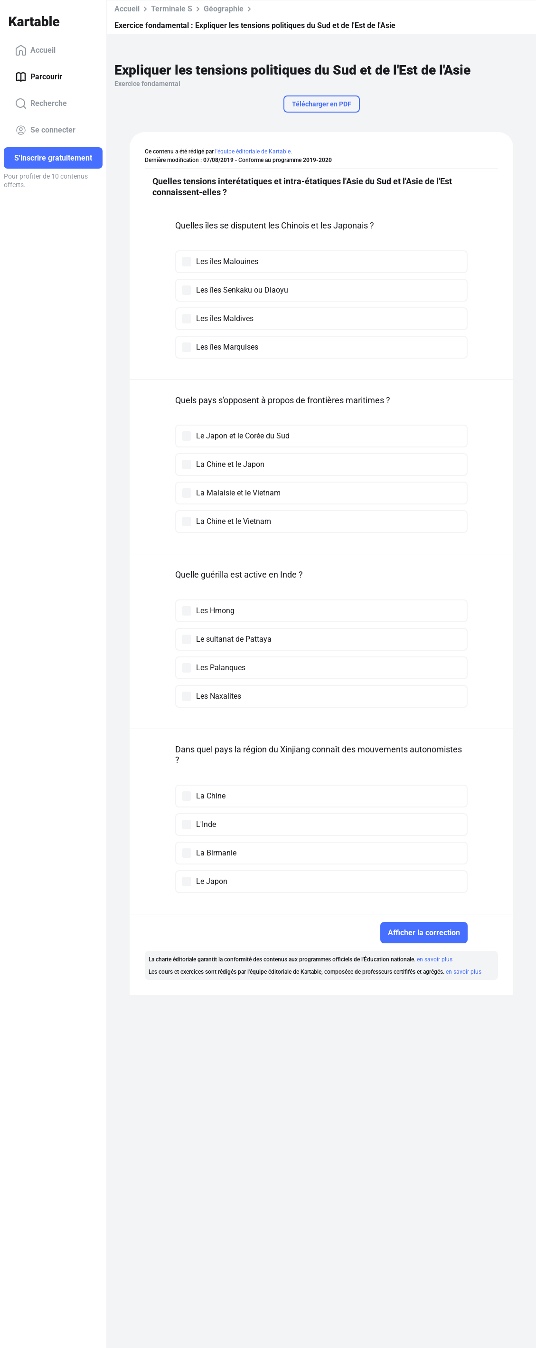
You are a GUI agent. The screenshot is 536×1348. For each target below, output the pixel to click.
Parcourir (38, 77)
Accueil (35, 50)
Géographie (224, 8)
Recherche (41, 103)
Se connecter (45, 130)
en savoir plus (434, 959)
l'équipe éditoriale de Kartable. (253, 151)
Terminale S (171, 8)
